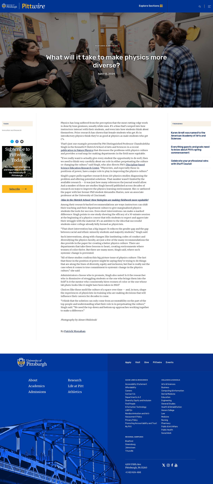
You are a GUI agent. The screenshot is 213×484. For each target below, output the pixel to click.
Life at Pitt (76, 386)
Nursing (164, 420)
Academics (36, 386)
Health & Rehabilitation (171, 407)
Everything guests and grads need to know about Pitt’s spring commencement (190, 149)
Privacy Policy (131, 420)
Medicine (165, 417)
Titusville (129, 451)
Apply (128, 362)
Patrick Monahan (74, 331)
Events (169, 362)
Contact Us (130, 394)
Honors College (167, 410)
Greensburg (130, 444)
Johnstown (130, 448)
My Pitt (128, 426)
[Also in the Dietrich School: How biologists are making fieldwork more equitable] (104, 200)
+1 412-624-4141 (133, 472)
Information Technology (135, 407)
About (32, 380)
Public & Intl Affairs (169, 426)
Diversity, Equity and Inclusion (138, 400)
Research (75, 380)
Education (165, 397)
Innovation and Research (11, 130)
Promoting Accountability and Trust (141, 423)
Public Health (167, 430)
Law (163, 413)
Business (165, 387)
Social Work (166, 433)
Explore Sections (149, 5)
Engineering (166, 400)
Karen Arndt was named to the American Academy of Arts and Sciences (188, 135)
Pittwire (157, 362)
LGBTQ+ (128, 410)
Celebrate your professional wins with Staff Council (189, 162)
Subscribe (14, 189)
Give (146, 362)
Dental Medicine (168, 394)
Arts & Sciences (168, 384)
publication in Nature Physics (77, 150)
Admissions (37, 392)
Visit (137, 362)
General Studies (168, 404)
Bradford (129, 441)
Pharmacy (165, 423)
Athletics (75, 392)
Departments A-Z (133, 397)
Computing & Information (172, 391)
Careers (128, 391)
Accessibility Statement (136, 384)
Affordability (130, 387)
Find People (130, 404)
